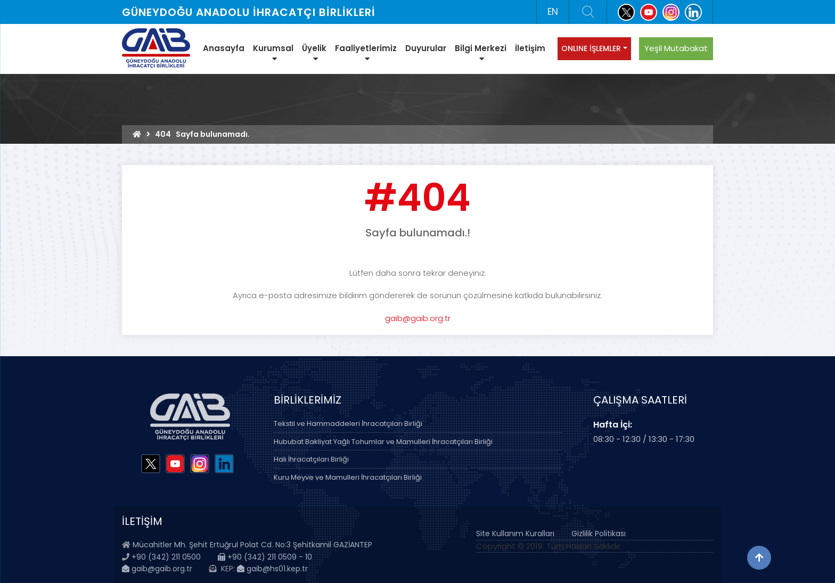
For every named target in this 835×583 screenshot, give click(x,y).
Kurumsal (273, 53)
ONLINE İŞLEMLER (591, 48)
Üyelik (314, 53)
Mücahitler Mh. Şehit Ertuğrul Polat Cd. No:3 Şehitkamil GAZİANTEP (252, 544)
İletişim (530, 48)
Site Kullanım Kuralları (515, 533)
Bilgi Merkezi (480, 53)
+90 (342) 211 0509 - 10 (265, 557)
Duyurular (425, 48)
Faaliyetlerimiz (366, 53)
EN (552, 11)
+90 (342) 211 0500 (166, 557)
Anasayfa (223, 48)
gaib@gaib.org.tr (418, 318)
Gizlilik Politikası (598, 533)
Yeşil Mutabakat (676, 48)
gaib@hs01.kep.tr (272, 568)
